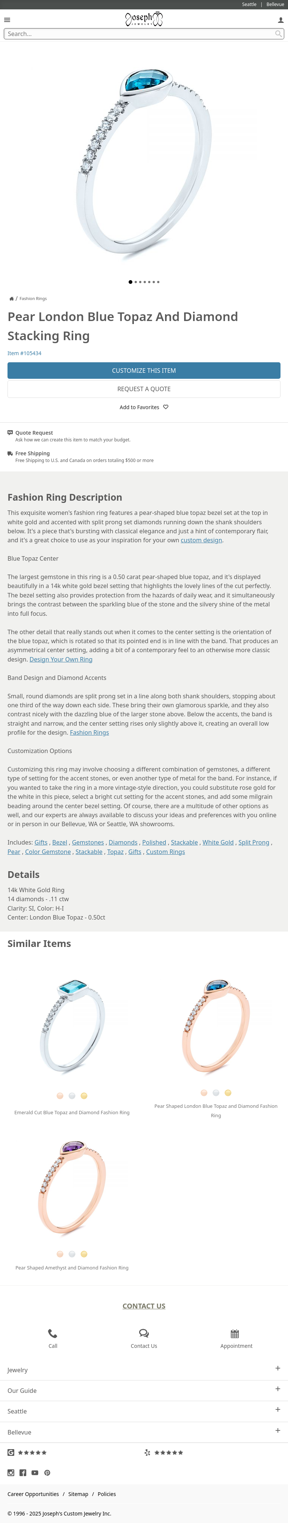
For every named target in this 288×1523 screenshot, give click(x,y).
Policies (107, 1493)
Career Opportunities (33, 1493)
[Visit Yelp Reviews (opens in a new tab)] (212, 1452)
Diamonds (123, 842)
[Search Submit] (278, 33)
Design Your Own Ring (61, 659)
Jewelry (144, 1369)
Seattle (144, 1411)
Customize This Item (144, 370)
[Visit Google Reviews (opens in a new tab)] (76, 1452)
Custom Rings (165, 852)
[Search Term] (144, 33)
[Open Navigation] (7, 19)
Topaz (115, 852)
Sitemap (78, 1493)
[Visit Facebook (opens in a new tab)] (25, 1472)
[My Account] (281, 19)
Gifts (41, 842)
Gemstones (88, 842)
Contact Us (144, 1305)
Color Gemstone (48, 852)
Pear (14, 852)
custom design (201, 540)
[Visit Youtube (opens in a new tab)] (37, 1472)
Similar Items (39, 943)
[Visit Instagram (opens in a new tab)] (13, 1472)
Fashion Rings (89, 732)
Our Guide (144, 1390)
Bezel (59, 842)
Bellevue (144, 1432)
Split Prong (253, 842)
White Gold (218, 842)
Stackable (184, 842)
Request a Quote (144, 389)
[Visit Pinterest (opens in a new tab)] (49, 1472)
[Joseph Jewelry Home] (11, 298)
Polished (154, 842)
